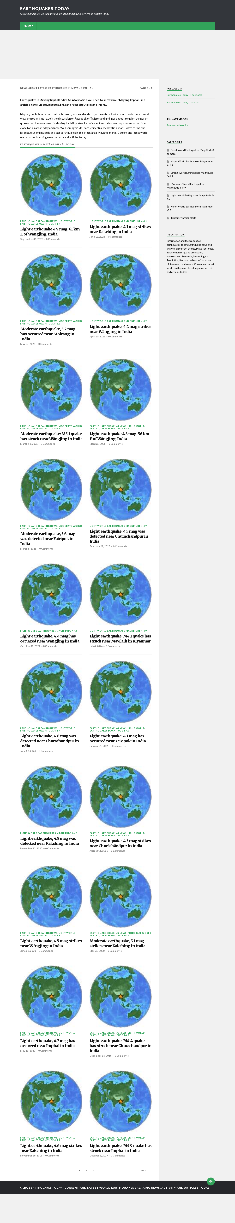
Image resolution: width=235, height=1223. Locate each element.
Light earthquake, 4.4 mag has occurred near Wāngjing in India (50, 653)
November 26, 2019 (31, 1184)
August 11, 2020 (99, 876)
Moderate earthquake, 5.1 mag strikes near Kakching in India (119, 969)
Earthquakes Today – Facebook (184, 94)
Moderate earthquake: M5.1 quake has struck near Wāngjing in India (47, 442)
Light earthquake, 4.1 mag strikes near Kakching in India (119, 229)
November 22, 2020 (31, 873)
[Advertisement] (117, 54)
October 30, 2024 (30, 663)
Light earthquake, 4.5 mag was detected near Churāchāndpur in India (120, 546)
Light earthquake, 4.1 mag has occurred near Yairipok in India (120, 756)
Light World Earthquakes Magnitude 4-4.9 (48, 222)
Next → (146, 1199)
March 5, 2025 (98, 447)
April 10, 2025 (97, 338)
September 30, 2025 (32, 240)
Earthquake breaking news (38, 221)
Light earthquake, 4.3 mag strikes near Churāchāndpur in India (120, 865)
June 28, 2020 (28, 977)
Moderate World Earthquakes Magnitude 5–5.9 (51, 323)
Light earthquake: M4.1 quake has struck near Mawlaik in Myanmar (119, 653)
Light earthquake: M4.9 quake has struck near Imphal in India (120, 1176)
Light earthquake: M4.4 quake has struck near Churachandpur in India (120, 1073)
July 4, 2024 (96, 663)
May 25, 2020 (97, 977)
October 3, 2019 (99, 1184)
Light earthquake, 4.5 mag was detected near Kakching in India (50, 863)
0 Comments (54, 240)
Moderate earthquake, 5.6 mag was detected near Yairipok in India (50, 549)
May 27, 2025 (28, 346)
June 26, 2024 (28, 770)
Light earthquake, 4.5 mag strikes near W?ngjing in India (50, 969)
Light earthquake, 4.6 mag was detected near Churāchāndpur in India (50, 759)
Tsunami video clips (177, 125)
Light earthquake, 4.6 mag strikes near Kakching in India (50, 1176)
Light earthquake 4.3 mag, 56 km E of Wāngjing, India (118, 439)
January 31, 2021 (99, 764)
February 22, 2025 (100, 557)
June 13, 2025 (97, 237)
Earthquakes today (46, 8)
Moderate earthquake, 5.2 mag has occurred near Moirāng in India (50, 336)
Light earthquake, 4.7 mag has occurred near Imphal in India (50, 1070)
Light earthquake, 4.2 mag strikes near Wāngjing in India (119, 330)
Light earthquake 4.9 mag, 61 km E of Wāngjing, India (48, 232)
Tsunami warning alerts (183, 217)
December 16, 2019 (101, 1083)
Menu (27, 26)
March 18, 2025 (29, 453)
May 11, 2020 (28, 1078)
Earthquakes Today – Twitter (183, 102)
